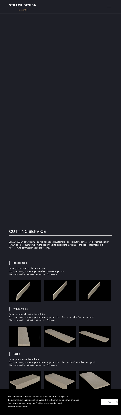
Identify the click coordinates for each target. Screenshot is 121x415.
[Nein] (117, 402)
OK (109, 402)
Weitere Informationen (18, 406)
